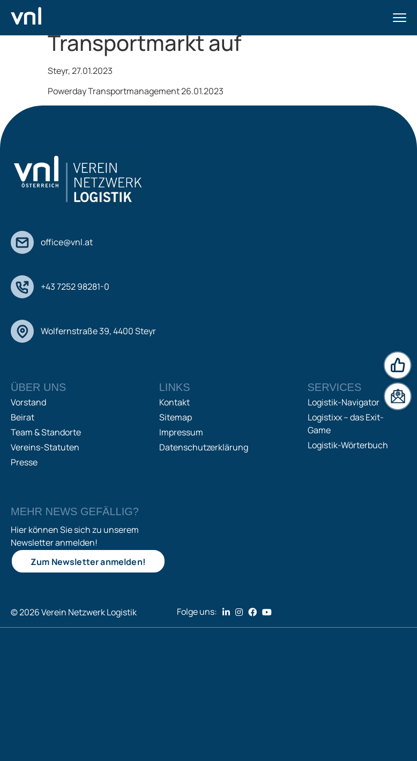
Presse (24, 462)
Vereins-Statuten (45, 447)
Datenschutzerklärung (203, 447)
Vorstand (28, 402)
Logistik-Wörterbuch (348, 445)
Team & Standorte (46, 432)
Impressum (181, 432)
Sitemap (175, 417)
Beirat (22, 417)
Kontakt (174, 402)
